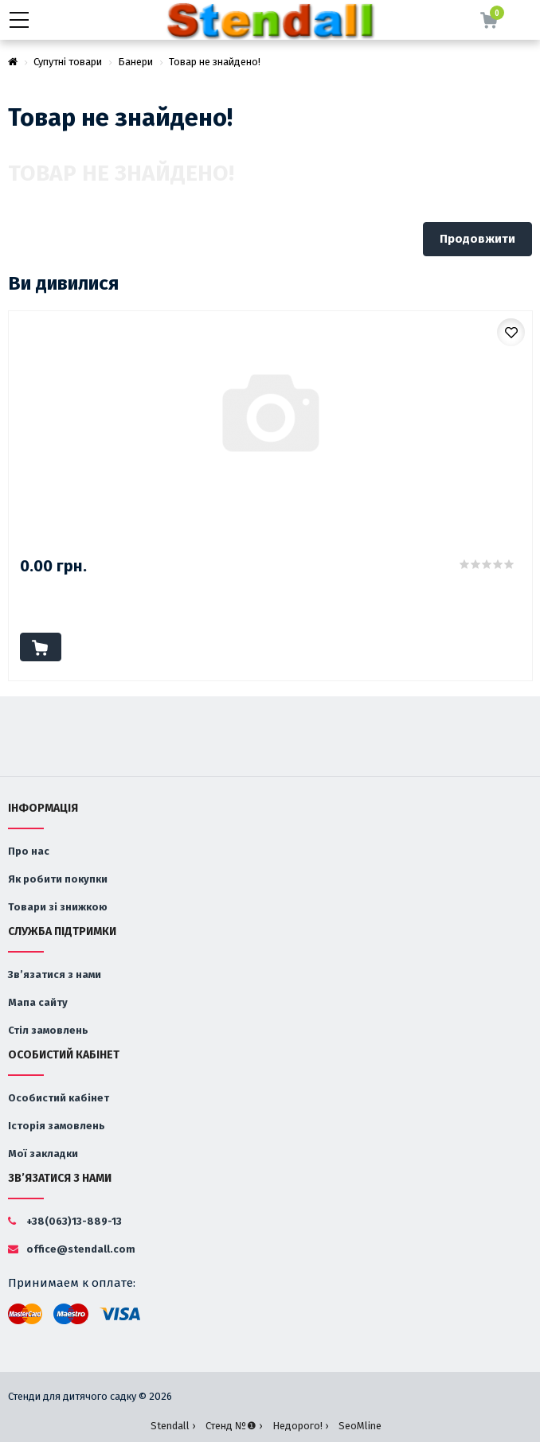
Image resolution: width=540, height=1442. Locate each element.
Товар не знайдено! (214, 62)
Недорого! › (300, 1426)
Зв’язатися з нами (54, 974)
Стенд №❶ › (233, 1426)
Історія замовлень (56, 1126)
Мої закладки (43, 1153)
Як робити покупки (58, 879)
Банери (135, 62)
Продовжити (477, 239)
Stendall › (173, 1426)
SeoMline (360, 1426)
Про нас (28, 851)
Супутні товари (67, 62)
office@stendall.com (71, 1249)
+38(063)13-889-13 (65, 1221)
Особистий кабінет (58, 1098)
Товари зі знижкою (58, 907)
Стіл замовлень (48, 1030)
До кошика (40, 647)
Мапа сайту (38, 1002)
